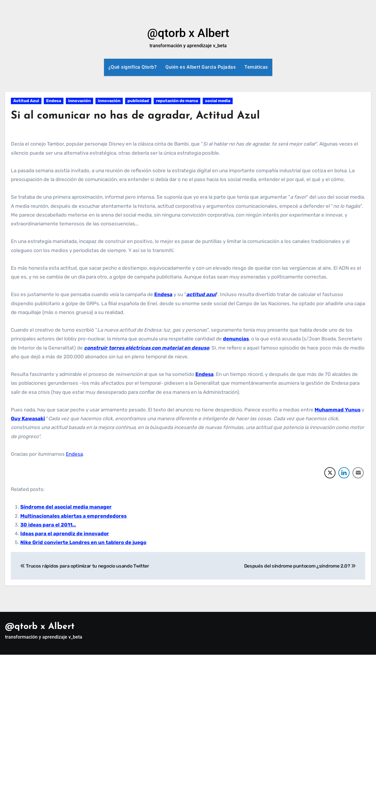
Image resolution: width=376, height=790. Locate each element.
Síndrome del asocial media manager (66, 507)
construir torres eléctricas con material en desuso (146, 348)
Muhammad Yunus (337, 410)
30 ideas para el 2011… (48, 525)
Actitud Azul (26, 100)
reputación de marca (177, 100)
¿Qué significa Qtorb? (132, 67)
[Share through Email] (358, 472)
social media (217, 100)
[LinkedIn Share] (344, 472)
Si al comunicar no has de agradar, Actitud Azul (138, 115)
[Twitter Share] (329, 472)
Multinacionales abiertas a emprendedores (73, 516)
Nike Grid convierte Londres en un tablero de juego (83, 542)
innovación (79, 100)
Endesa (53, 100)
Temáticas (256, 67)
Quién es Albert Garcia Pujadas (200, 67)
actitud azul (201, 294)
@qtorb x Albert (188, 33)
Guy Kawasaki (28, 418)
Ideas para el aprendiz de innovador (64, 533)
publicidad (138, 100)
